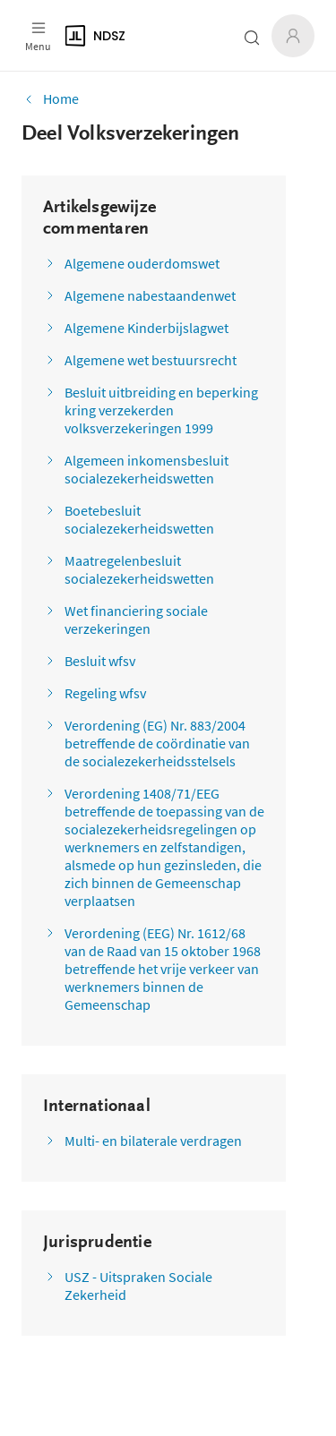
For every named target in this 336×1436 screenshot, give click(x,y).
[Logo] (133, 35)
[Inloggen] (292, 35)
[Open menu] (38, 35)
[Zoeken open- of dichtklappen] (251, 37)
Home (50, 98)
